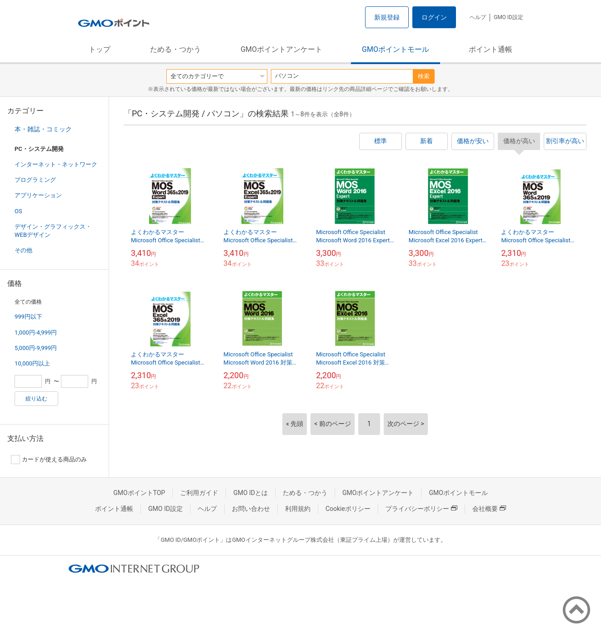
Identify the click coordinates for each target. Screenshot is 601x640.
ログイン (434, 17)
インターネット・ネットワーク (56, 164)
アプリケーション (38, 195)
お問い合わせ (251, 508)
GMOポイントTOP (139, 492)
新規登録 (387, 17)
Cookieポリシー (348, 508)
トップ (99, 49)
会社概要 (489, 508)
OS (18, 211)
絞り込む (36, 398)
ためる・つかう (175, 49)
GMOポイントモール (395, 49)
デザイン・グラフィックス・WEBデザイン (53, 230)
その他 (23, 250)
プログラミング (35, 179)
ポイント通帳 (490, 49)
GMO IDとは (250, 492)
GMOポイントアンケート (281, 49)
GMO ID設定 (508, 17)
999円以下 (28, 316)
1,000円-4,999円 (36, 332)
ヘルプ (478, 17)
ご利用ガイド (199, 492)
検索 (424, 76)
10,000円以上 (32, 363)
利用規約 (298, 508)
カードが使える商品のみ (49, 459)
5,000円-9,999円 (36, 348)
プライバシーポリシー (421, 508)
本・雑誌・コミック (43, 129)
